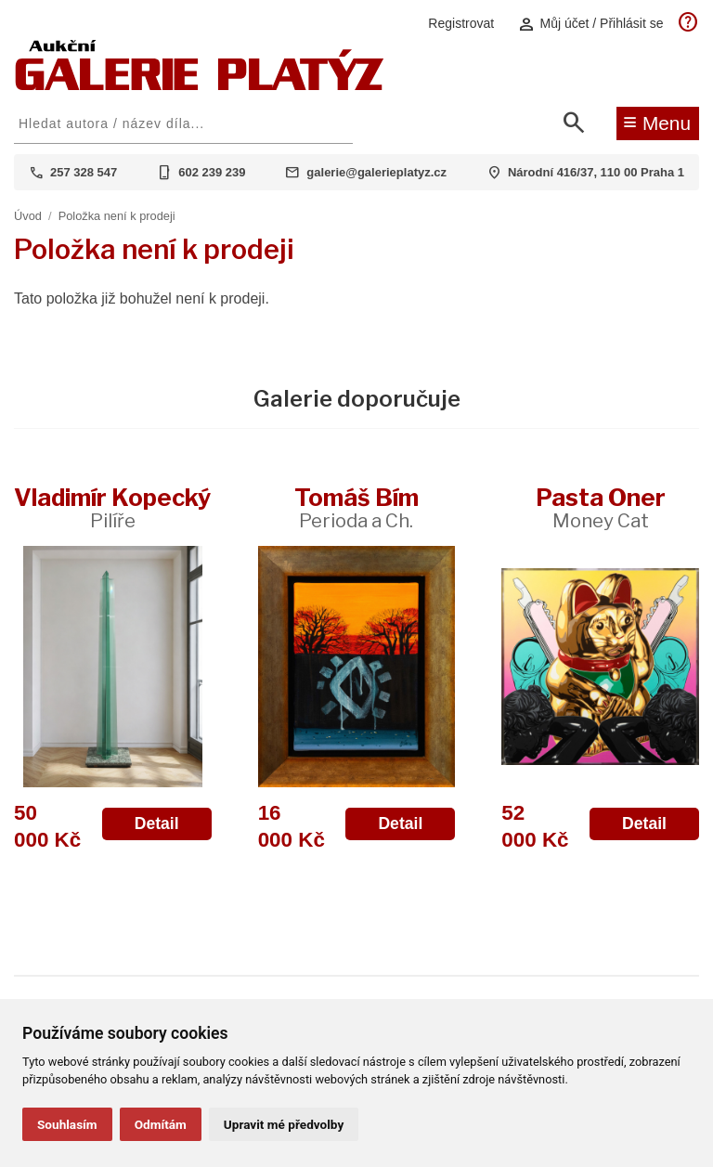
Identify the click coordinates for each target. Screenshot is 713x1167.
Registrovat (461, 23)
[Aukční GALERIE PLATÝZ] (199, 86)
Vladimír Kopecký (112, 507)
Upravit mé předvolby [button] (284, 1124)
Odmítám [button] (161, 1124)
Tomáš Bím (356, 507)
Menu (657, 122)
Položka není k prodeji (116, 216)
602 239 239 (211, 172)
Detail (157, 823)
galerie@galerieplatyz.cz (376, 172)
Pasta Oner (601, 507)
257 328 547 (83, 172)
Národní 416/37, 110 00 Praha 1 (596, 172)
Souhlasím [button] (67, 1124)
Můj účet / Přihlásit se (590, 23)
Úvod (28, 216)
